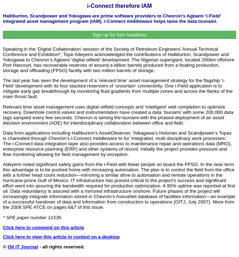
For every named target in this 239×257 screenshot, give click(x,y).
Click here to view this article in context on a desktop (61, 237)
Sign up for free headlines (120, 34)
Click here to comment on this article (43, 227)
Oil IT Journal (23, 247)
